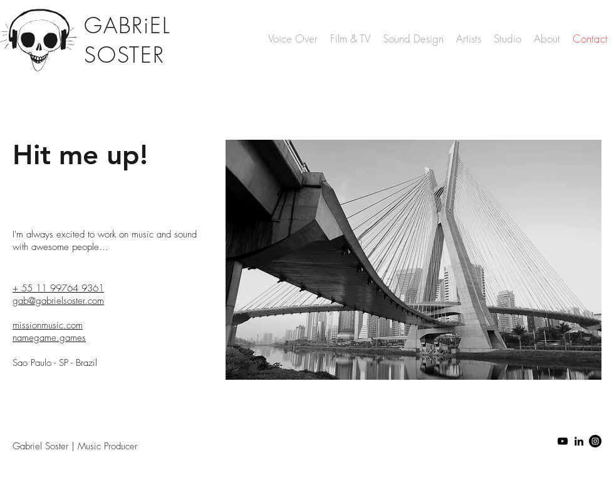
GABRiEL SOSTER (127, 40)
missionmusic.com (48, 325)
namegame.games (49, 337)
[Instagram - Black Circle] (595, 441)
